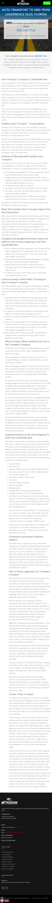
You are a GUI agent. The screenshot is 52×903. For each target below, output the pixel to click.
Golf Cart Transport (7, 869)
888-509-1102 (26, 30)
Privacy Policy (44, 898)
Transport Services (7, 852)
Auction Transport (7, 859)
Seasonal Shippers (7, 857)
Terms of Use (35, 898)
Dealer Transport (7, 861)
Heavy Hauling (6, 854)
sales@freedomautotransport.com (15, 832)
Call (46, 3)
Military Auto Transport (8, 864)
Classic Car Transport (8, 866)
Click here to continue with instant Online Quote (26, 36)
